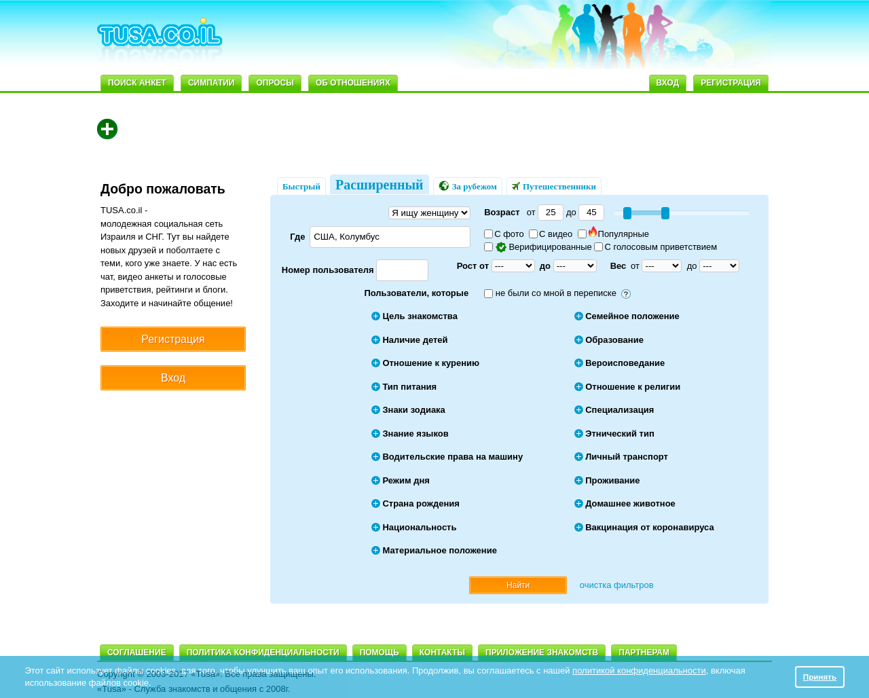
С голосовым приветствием (655, 247)
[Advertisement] (524, 38)
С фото (504, 234)
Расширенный (379, 184)
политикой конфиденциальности (639, 670)
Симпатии (211, 83)
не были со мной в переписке (556, 293)
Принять (820, 676)
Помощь (379, 652)
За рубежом (468, 186)
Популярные (613, 234)
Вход (668, 83)
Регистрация (731, 83)
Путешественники (554, 186)
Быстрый (301, 186)
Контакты (442, 652)
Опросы (275, 83)
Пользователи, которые (416, 293)
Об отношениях (353, 83)
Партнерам (643, 652)
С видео (550, 234)
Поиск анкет (137, 83)
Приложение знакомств (541, 652)
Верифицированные (539, 247)
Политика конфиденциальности (263, 652)
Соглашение (136, 652)
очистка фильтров (617, 585)
